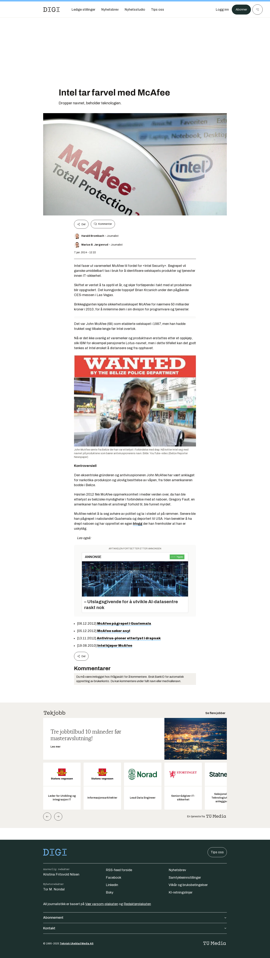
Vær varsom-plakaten (101, 904)
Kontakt (135, 928)
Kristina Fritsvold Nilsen (61, 874)
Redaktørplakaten (137, 904)
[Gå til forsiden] (51, 9)
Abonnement (135, 917)
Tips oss (217, 852)
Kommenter (103, 224)
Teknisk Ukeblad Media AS (76, 943)
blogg (137, 523)
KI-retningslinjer (180, 892)
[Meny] (257, 9)
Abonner (240, 9)
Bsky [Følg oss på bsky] (109, 892)
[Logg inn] (221, 9)
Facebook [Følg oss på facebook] (113, 877)
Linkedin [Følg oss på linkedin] (112, 885)
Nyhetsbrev (177, 870)
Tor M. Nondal (54, 889)
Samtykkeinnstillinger (185, 877)
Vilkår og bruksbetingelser (188, 885)
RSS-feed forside (119, 870)
